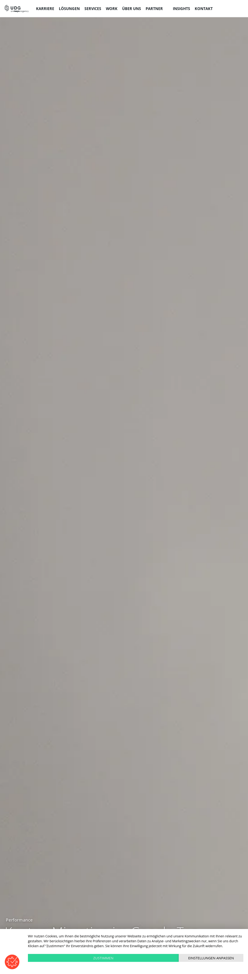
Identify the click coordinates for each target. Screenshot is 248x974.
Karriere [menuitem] (45, 8)
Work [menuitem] (111, 8)
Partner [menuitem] (154, 8)
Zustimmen (103, 958)
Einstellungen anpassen (211, 958)
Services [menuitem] (92, 8)
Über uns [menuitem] (131, 8)
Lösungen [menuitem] (69, 8)
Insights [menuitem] (181, 8)
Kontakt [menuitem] (204, 8)
